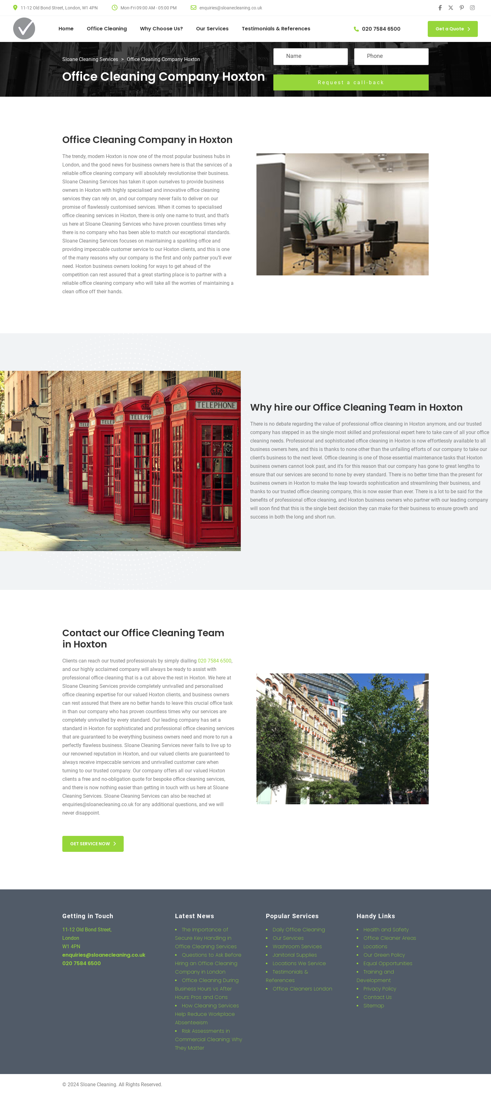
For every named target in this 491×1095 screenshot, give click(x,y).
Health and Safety (386, 929)
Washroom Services (297, 946)
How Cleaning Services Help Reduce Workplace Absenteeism (207, 1014)
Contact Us (378, 997)
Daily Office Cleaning (299, 929)
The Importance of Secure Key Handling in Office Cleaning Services (206, 938)
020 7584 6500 (214, 661)
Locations (375, 946)
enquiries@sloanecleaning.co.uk (103, 955)
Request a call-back (351, 82)
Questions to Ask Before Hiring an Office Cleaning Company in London (208, 963)
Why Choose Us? (161, 28)
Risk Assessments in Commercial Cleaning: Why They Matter (208, 1039)
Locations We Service (299, 963)
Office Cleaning (107, 28)
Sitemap (374, 1005)
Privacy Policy (380, 988)
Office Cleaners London (302, 988)
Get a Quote (453, 29)
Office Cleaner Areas (390, 938)
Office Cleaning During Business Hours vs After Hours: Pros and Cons (207, 989)
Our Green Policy (384, 955)
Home (66, 28)
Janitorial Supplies (295, 955)
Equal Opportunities (388, 963)
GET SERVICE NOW (93, 844)
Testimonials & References (276, 28)
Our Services (212, 28)
